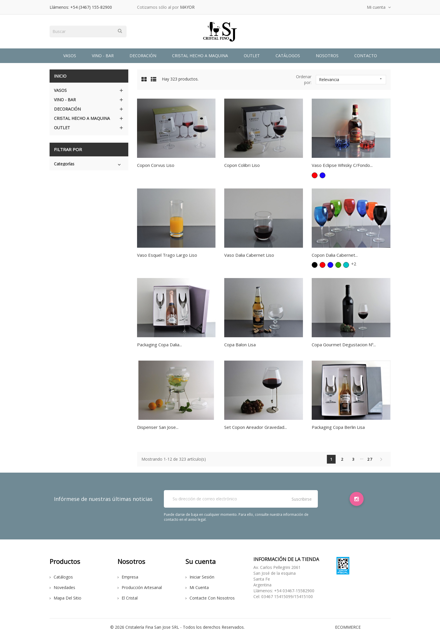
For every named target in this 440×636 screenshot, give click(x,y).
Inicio (60, 76)
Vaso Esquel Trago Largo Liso (167, 255)
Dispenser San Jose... (157, 427)
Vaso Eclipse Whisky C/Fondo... (342, 165)
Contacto (365, 55)
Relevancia (351, 79)
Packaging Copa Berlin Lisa (338, 427)
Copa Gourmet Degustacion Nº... (344, 344)
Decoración (142, 55)
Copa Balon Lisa (240, 344)
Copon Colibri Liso (242, 165)
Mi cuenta (197, 587)
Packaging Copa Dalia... (159, 344)
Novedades (62, 587)
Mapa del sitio (65, 598)
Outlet (252, 55)
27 (370, 459)
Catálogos (288, 55)
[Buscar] (88, 31)
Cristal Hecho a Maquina (200, 55)
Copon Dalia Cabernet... (335, 255)
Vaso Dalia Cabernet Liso (249, 255)
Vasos (69, 55)
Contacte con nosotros (210, 598)
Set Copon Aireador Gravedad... (255, 427)
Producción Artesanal (140, 587)
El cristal (128, 598)
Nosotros (327, 55)
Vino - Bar (103, 55)
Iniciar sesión (199, 577)
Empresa (128, 577)
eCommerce (348, 627)
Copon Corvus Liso (155, 165)
